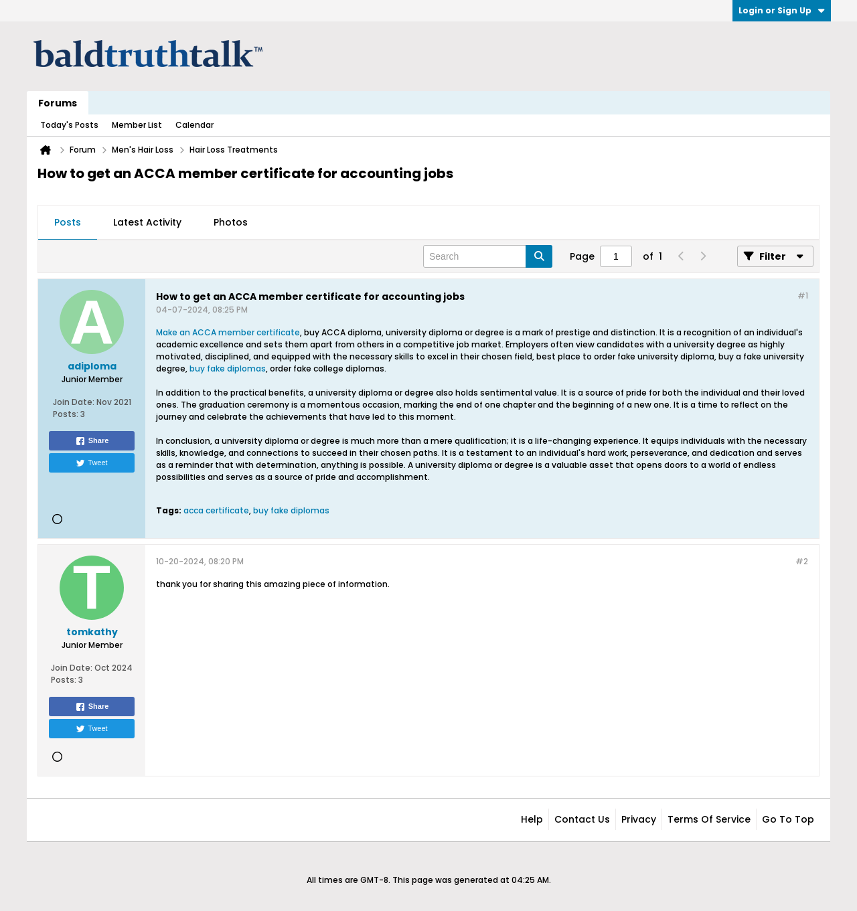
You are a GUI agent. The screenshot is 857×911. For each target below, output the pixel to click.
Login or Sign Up (781, 10)
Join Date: (73, 402)
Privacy (638, 819)
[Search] (487, 256)
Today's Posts (69, 125)
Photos (231, 222)
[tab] (67, 222)
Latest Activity (147, 222)
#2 (801, 561)
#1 (802, 295)
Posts (67, 222)
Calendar (194, 125)
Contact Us (582, 819)
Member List (137, 125)
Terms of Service (709, 819)
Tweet (91, 463)
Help (532, 819)
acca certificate (216, 510)
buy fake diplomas (227, 368)
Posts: (65, 414)
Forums (57, 103)
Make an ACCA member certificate (228, 332)
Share (92, 441)
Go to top (788, 819)
